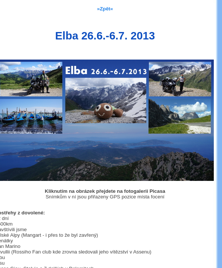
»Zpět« (105, 9)
